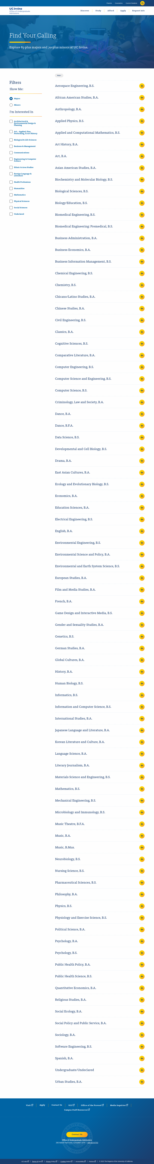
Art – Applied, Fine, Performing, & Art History (23, 132)
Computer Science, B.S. (100, 390)
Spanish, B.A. (100, 1058)
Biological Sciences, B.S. (100, 191)
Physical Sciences (19, 201)
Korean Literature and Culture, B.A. (100, 742)
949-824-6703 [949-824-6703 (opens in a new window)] (92, 1143)
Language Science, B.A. (100, 753)
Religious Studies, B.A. (100, 1000)
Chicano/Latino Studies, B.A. (100, 297)
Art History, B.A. (100, 144)
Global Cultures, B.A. (100, 660)
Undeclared (17, 214)
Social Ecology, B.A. (100, 1011)
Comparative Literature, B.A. (100, 355)
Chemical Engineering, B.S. (100, 273)
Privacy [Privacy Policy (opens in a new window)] (51, 1161)
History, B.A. (100, 671)
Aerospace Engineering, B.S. (100, 86)
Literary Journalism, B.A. (100, 765)
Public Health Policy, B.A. (100, 964)
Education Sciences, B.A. (100, 507)
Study (98, 11)
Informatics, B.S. (100, 695)
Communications (19, 152)
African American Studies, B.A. (100, 97)
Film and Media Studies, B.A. (100, 589)
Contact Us (57, 1105)
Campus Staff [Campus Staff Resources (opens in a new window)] (77, 1110)
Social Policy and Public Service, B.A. (100, 1023)
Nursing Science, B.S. (100, 871)
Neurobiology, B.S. (100, 859)
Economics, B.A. (100, 496)
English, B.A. (100, 531)
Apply (123, 11)
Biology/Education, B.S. (100, 203)
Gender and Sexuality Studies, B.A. (100, 625)
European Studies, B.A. (100, 578)
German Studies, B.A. (100, 648)
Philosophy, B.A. (100, 894)
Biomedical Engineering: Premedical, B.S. (100, 226)
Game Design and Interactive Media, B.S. (100, 613)
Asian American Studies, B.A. (100, 168)
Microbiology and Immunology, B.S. (100, 812)
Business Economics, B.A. (100, 250)
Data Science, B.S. (100, 437)
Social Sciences (18, 207)
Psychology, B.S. (100, 953)
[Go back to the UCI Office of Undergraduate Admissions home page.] (20, 10)
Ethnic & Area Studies (21, 167)
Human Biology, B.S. (100, 683)
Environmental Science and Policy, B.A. (100, 554)
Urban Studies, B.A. (100, 1082)
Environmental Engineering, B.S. (100, 543)
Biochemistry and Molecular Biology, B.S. (100, 179)
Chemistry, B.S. (100, 285)
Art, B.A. (100, 156)
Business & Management (23, 146)
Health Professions (20, 182)
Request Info (138, 11)
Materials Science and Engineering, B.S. (100, 777)
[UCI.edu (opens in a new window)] (25, 1161)
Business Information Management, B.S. (100, 261)
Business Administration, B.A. (100, 238)
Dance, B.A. (100, 414)
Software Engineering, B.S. (100, 1046)
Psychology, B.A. (100, 941)
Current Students (131, 3)
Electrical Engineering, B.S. (100, 519)
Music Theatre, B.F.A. (100, 824)
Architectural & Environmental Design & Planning (23, 123)
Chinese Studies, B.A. (100, 308)
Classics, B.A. (100, 332)
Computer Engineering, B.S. (100, 367)
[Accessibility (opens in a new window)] (81, 1161)
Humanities (17, 188)
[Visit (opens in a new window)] (29, 1105)
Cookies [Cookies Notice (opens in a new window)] (66, 1161)
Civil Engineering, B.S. (100, 320)
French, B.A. (100, 601)
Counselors (119, 3)
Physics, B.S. (100, 906)
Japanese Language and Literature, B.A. (100, 730)
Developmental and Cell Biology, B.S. (100, 449)
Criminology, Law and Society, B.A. (100, 402)
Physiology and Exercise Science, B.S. (100, 918)
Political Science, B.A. (100, 929)
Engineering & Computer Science (23, 160)
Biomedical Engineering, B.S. (100, 215)
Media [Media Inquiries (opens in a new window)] (119, 1105)
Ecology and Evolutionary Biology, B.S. (100, 484)
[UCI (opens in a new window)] (71, 1105)
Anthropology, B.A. (100, 109)
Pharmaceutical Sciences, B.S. (100, 882)
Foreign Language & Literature (21, 174)
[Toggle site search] (142, 3)
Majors (15, 98)
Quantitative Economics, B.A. (100, 988)
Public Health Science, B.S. (100, 976)
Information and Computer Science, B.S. (100, 707)
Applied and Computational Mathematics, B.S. (100, 132)
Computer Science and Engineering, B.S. (100, 379)
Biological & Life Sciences (23, 139)
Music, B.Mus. (100, 847)
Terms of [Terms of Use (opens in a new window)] (37, 1161)
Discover (85, 11)
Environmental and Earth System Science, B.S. (100, 566)
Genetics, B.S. (100, 636)
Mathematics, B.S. (100, 789)
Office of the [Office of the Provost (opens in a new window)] (92, 1105)
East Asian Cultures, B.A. (100, 472)
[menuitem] (109, 3)
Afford (110, 11)
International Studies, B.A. (100, 718)
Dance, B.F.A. (100, 425)
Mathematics (18, 194)
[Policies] (92, 1161)
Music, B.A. (100, 835)
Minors (15, 105)
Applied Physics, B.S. (100, 121)
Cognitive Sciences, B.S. (100, 343)
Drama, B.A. (100, 461)
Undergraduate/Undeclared (100, 1070)
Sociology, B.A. (100, 1035)
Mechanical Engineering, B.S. (100, 800)
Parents (109, 3)
